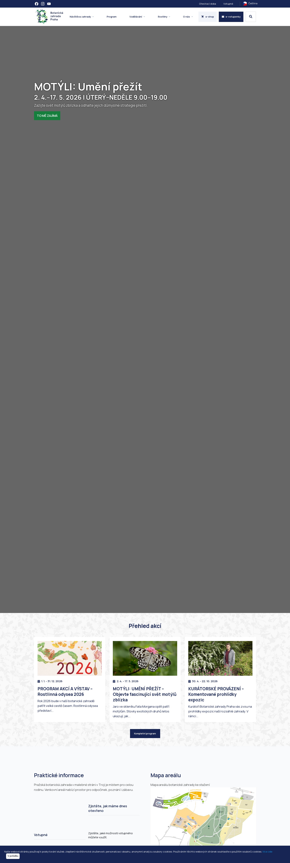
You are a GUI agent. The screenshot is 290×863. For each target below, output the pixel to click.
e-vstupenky (231, 16)
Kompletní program (145, 733)
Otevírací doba (207, 3)
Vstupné (228, 3)
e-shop (207, 16)
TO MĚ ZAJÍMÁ (47, 115)
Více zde (267, 851)
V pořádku (13, 856)
